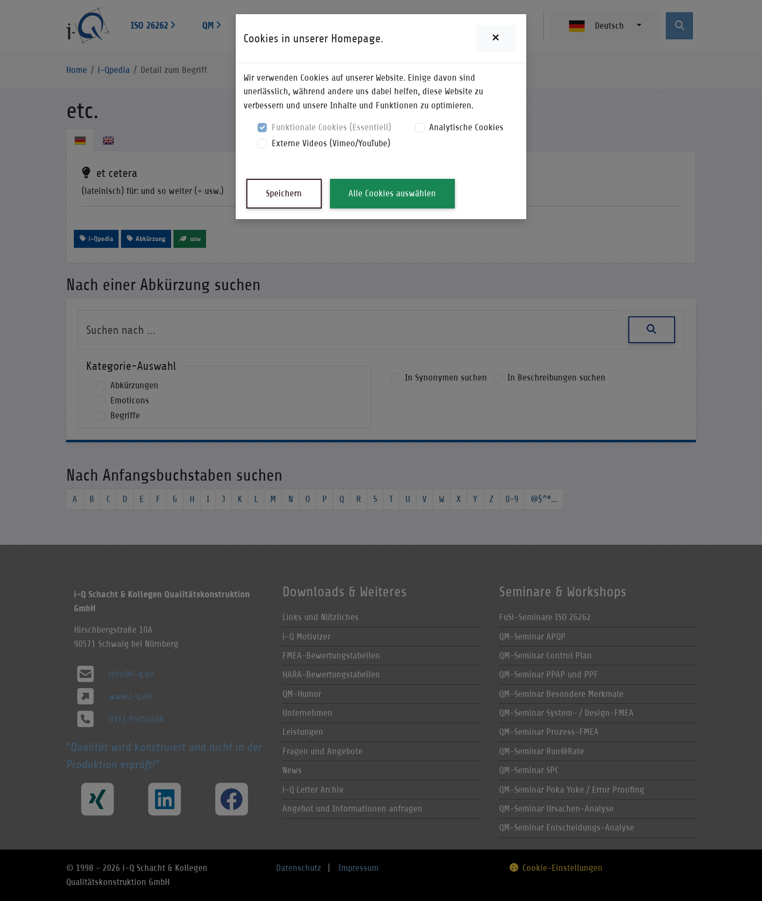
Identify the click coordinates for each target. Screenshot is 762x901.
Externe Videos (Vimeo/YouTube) (331, 143)
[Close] (496, 38)
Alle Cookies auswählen (392, 193)
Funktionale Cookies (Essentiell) (331, 127)
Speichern (284, 193)
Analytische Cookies (466, 127)
